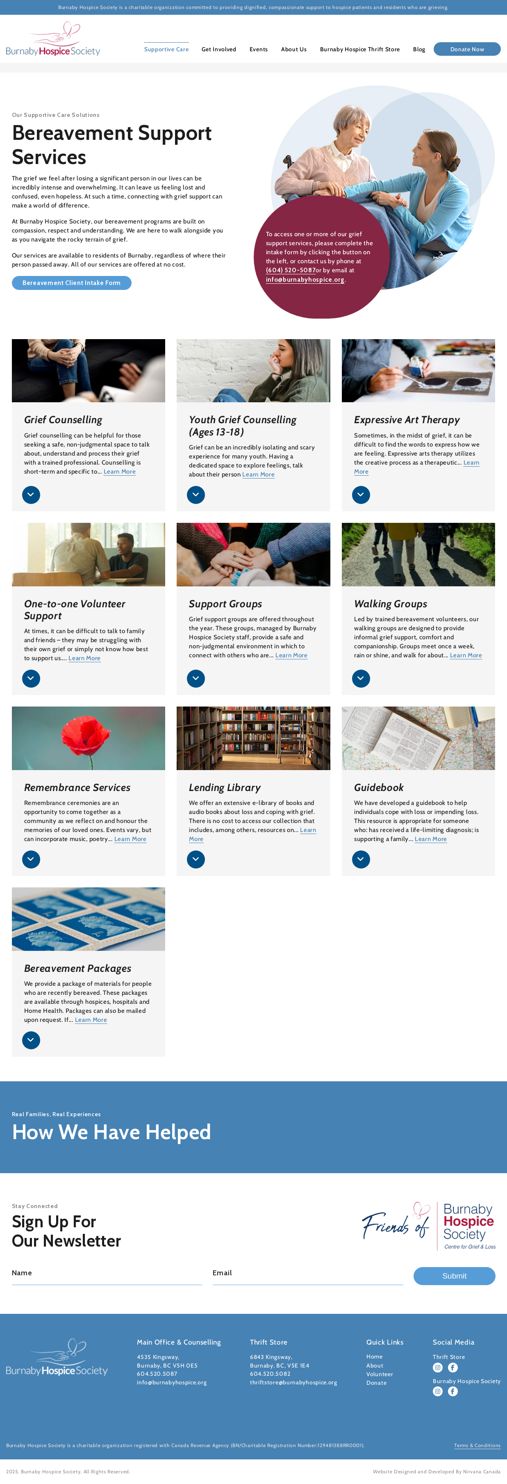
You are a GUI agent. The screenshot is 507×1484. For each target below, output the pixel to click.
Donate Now (467, 49)
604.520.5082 (270, 1373)
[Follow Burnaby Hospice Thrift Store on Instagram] (438, 1367)
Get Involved (222, 49)
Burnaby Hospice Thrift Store (361, 49)
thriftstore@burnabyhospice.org (293, 1382)
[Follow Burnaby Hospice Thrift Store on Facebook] (453, 1367)
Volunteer (379, 1374)
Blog (419, 49)
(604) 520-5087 (291, 270)
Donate (376, 1382)
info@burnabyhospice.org (305, 279)
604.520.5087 (157, 1373)
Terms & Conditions (477, 1445)
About (375, 1365)
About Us (296, 49)
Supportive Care (170, 49)
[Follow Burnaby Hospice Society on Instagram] (438, 1391)
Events (261, 49)
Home (374, 1356)
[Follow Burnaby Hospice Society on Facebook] (453, 1391)
